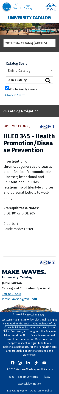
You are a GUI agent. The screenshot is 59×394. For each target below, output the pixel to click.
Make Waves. (24, 272)
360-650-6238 (11, 294)
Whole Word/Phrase (23, 88)
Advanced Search (15, 95)
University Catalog (29, 17)
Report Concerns (28, 376)
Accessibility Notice (29, 383)
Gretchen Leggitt (36, 314)
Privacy (46, 376)
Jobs (11, 376)
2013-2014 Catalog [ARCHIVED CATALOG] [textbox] (30, 43)
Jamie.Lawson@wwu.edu (19, 299)
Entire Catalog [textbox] (19, 70)
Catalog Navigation (23, 111)
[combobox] (29, 43)
